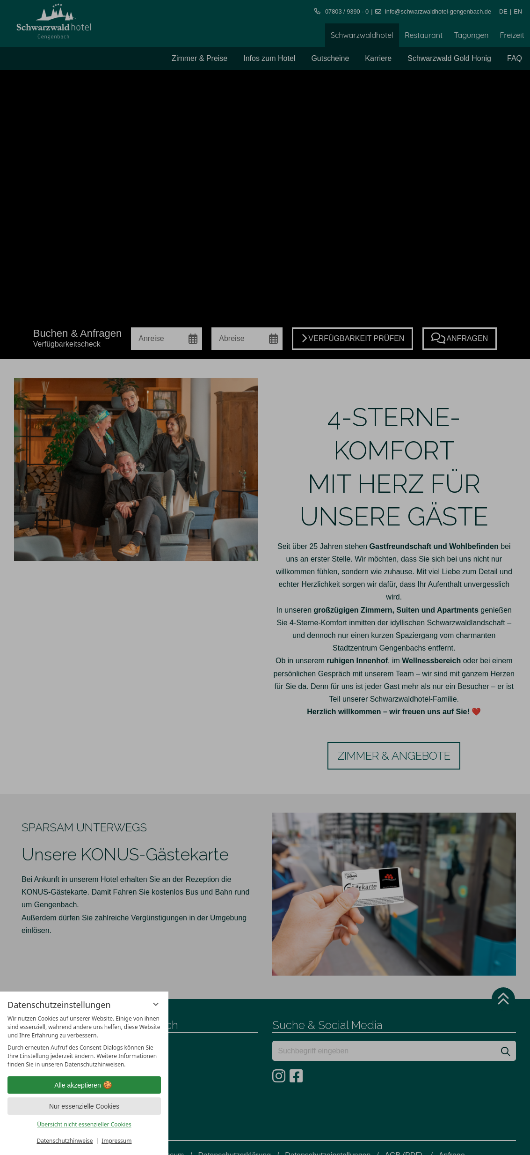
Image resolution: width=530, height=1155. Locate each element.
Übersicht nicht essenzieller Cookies (84, 1124)
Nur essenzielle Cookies (84, 1106)
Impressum (116, 1141)
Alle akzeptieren (84, 1085)
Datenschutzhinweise (65, 1141)
